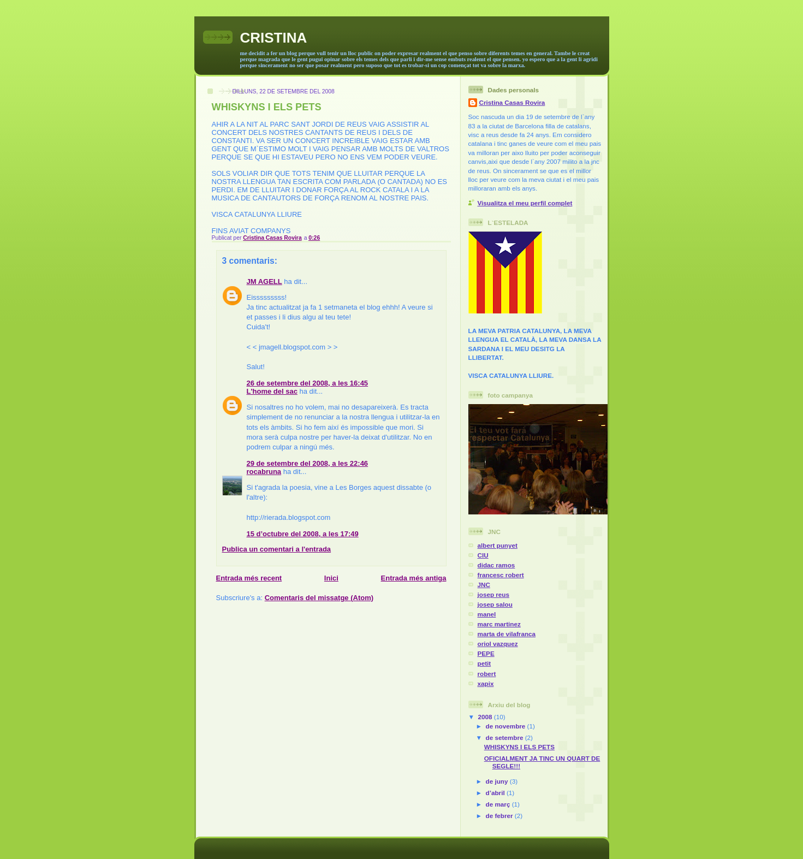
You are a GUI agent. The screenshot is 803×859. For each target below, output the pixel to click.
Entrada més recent (249, 578)
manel (487, 614)
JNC (484, 584)
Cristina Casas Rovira (512, 102)
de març (499, 804)
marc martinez (499, 623)
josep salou (495, 604)
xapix (486, 683)
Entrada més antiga (414, 578)
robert (487, 673)
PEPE (486, 653)
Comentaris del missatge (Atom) (319, 598)
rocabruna (264, 471)
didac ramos (496, 564)
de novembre (506, 726)
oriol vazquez (498, 643)
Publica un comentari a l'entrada (276, 549)
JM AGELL (264, 281)
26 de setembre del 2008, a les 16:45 (307, 383)
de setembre (505, 737)
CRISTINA (273, 37)
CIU (483, 555)
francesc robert (501, 574)
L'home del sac (272, 391)
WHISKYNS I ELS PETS (519, 746)
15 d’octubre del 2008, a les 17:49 (303, 534)
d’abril (496, 792)
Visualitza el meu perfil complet (525, 202)
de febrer (500, 815)
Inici (331, 578)
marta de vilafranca (507, 633)
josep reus (493, 594)
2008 (486, 716)
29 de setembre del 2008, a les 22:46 (307, 463)
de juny (498, 781)
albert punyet (498, 545)
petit (484, 663)
